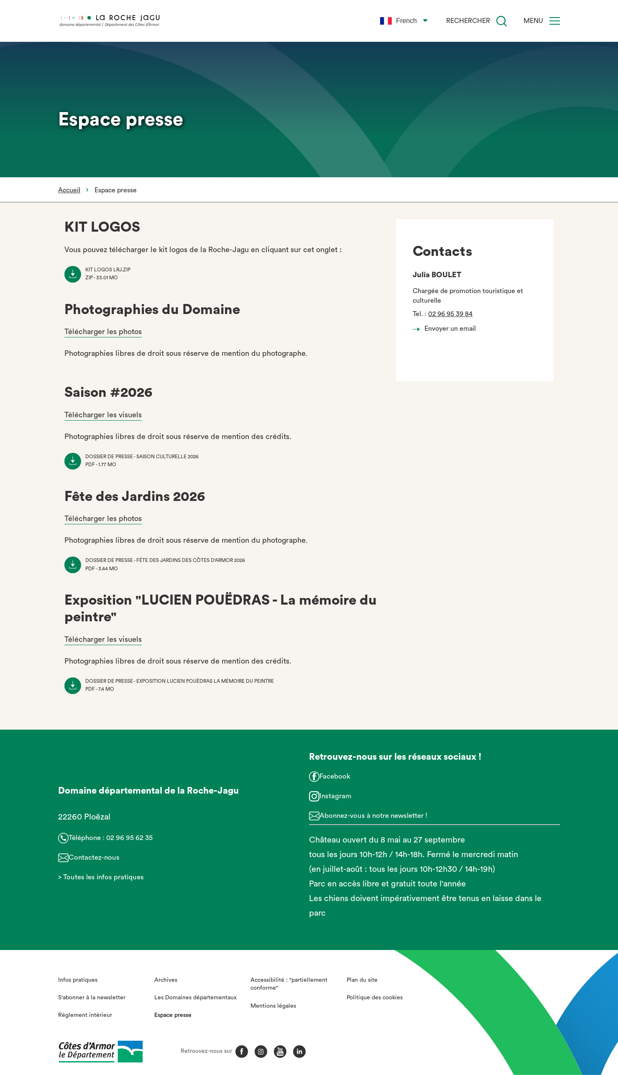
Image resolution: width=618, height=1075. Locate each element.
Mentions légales (273, 1006)
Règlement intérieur (85, 1015)
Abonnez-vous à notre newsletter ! (373, 815)
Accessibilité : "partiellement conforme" (288, 984)
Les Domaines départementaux (195, 998)
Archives (165, 980)
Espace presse (173, 1015)
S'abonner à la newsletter (91, 998)
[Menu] (554, 21)
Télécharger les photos (103, 331)
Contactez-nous (94, 857)
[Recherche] (501, 21)
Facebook (334, 776)
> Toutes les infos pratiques (101, 877)
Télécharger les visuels (103, 415)
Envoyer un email (446, 328)
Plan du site (362, 980)
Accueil (69, 190)
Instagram (335, 795)
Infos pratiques (77, 980)
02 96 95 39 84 (450, 314)
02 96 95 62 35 (129, 837)
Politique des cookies (375, 998)
